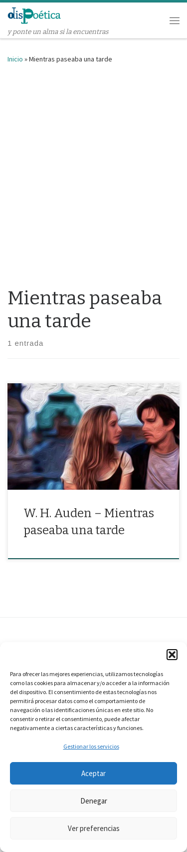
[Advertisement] (93, 173)
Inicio (15, 58)
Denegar (93, 801)
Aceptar (93, 773)
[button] (172, 655)
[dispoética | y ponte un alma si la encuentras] (34, 14)
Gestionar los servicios (91, 746)
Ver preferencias (94, 828)
